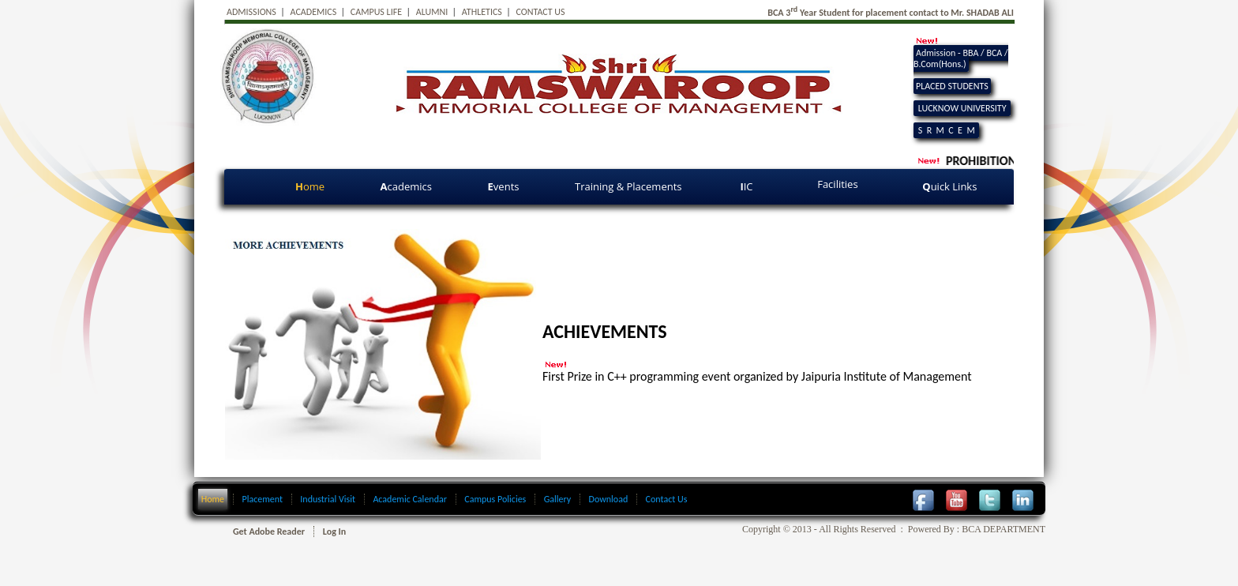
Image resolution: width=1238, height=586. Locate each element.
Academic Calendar (409, 499)
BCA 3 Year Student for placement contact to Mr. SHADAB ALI (890, 12)
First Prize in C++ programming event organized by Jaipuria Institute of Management (757, 376)
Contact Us (667, 499)
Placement (262, 499)
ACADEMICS (314, 11)
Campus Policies (495, 499)
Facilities (838, 184)
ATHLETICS (482, 11)
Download (608, 499)
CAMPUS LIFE (376, 11)
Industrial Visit (327, 499)
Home (212, 499)
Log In (334, 531)
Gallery (557, 499)
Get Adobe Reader (269, 531)
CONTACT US (540, 11)
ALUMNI (432, 11)
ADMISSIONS (251, 11)
